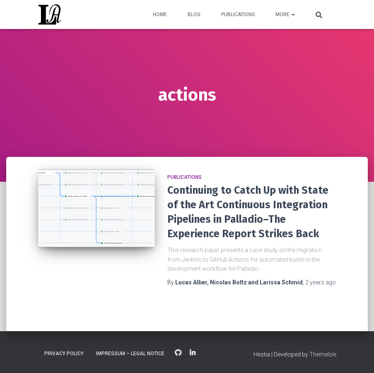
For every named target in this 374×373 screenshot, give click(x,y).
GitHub (178, 353)
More (285, 14)
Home (160, 14)
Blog (194, 14)
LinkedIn (193, 353)
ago (320, 282)
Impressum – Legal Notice (130, 353)
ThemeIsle (322, 354)
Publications (238, 14)
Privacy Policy (64, 353)
